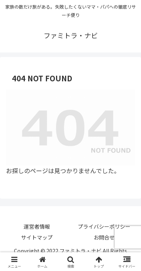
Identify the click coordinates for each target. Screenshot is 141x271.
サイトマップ (37, 237)
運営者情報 (37, 226)
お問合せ (104, 237)
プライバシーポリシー (104, 226)
